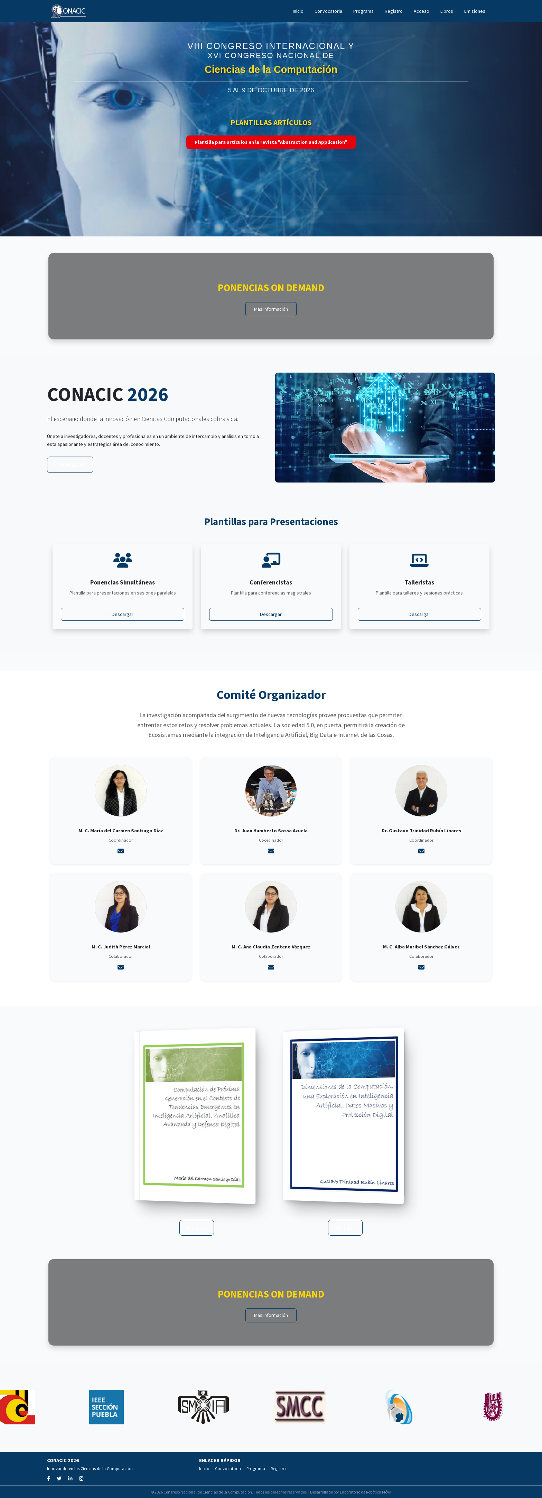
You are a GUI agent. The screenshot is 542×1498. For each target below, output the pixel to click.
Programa (363, 11)
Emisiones (474, 11)
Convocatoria (328, 11)
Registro (394, 11)
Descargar (122, 614)
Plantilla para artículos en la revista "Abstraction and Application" (271, 142)
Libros (446, 11)
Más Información (271, 309)
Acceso (421, 11)
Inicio (298, 11)
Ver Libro (196, 1228)
